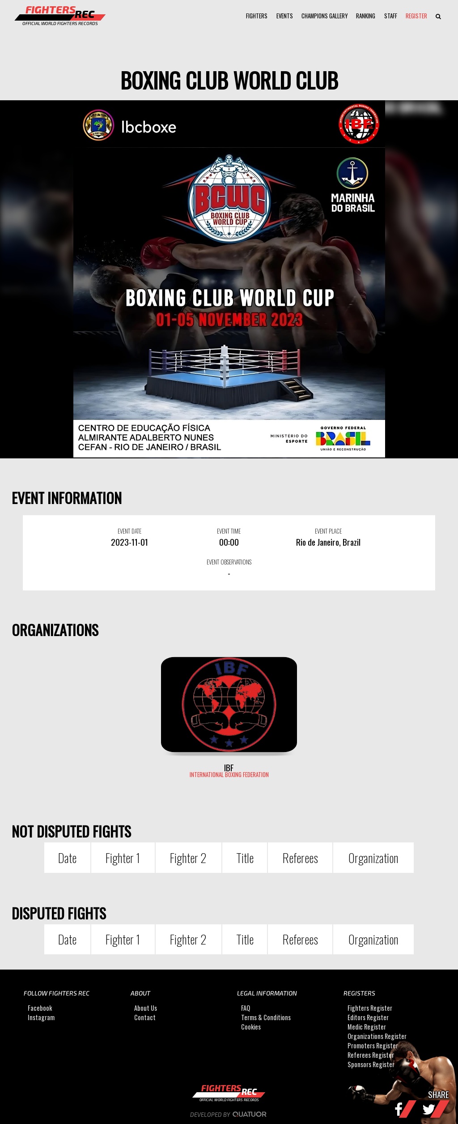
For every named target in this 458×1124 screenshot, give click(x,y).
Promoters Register (373, 1045)
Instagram (41, 1017)
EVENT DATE (129, 530)
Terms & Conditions (266, 1017)
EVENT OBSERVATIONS (229, 561)
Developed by (229, 1114)
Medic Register (367, 1026)
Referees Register (371, 1055)
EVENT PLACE (328, 530)
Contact (145, 1017)
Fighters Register (370, 1008)
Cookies (251, 1026)
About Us (145, 1008)
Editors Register (368, 1017)
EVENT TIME (229, 530)
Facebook (40, 1008)
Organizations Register (377, 1036)
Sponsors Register (371, 1064)
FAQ (245, 1008)
